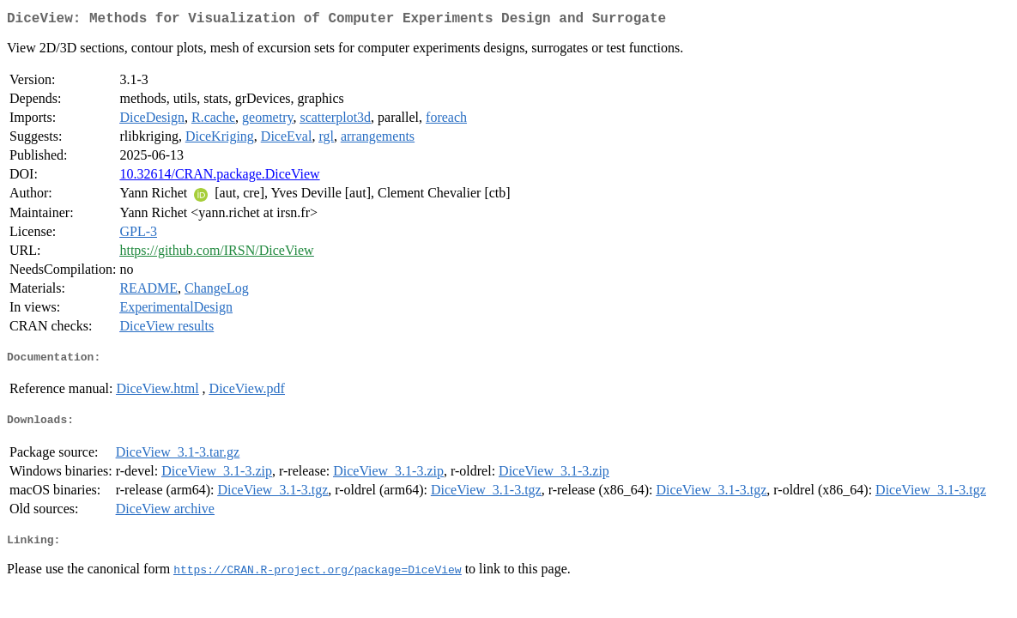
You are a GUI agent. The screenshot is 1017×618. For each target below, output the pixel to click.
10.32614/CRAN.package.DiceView (219, 177)
